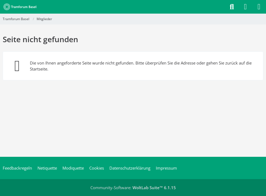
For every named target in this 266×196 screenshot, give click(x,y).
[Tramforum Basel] (21, 6)
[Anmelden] (245, 7)
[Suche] (231, 6)
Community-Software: (133, 187)
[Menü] (259, 6)
